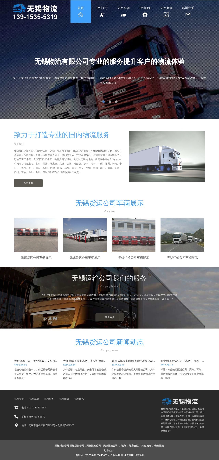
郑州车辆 (123, 11)
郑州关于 (102, 11)
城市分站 (139, 455)
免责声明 (129, 455)
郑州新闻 (166, 11)
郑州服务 (145, 11)
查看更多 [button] (27, 183)
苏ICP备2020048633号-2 (98, 455)
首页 (80, 11)
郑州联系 (188, 11)
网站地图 (118, 455)
